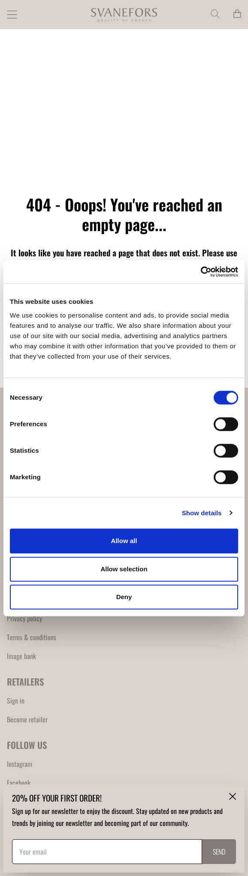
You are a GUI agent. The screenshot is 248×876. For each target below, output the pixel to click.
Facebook (18, 783)
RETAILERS (25, 681)
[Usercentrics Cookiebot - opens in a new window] (200, 271)
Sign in (15, 700)
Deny (124, 596)
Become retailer (27, 719)
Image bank (21, 656)
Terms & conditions (31, 637)
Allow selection (123, 569)
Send (219, 851)
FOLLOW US (27, 744)
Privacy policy (24, 618)
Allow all (124, 540)
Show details (202, 513)
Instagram (19, 764)
